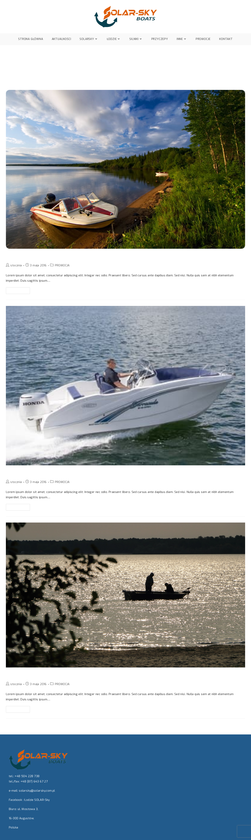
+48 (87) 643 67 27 (34, 781)
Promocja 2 (19, 472)
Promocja (17, 256)
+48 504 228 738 (27, 776)
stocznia (16, 265)
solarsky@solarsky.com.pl (37, 791)
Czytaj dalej (19, 289)
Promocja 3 (19, 674)
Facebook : (16, 800)
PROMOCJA (62, 265)
